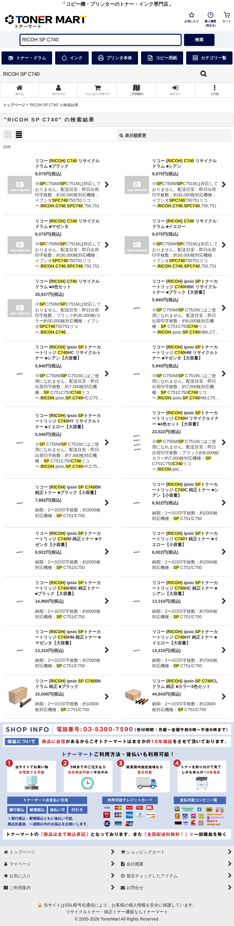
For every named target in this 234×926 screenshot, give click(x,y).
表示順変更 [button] (132, 135)
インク (72, 58)
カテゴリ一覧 (209, 58)
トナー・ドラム (27, 58)
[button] (214, 90)
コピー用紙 (162, 58)
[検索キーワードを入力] (100, 40)
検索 (199, 39)
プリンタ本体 (115, 58)
